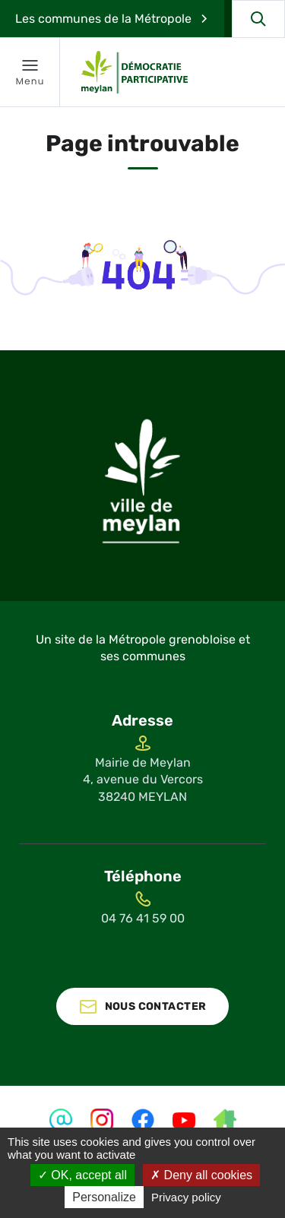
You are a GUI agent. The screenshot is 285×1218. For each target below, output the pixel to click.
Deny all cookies (201, 1175)
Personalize (104, 1197)
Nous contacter (156, 1006)
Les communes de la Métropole (103, 18)
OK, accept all (82, 1175)
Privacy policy (186, 1197)
